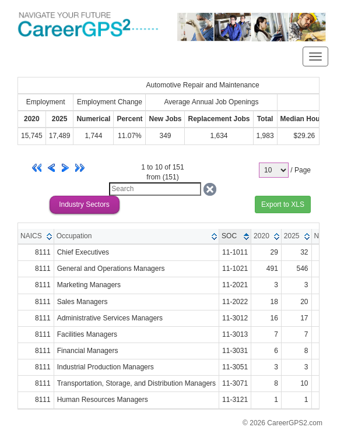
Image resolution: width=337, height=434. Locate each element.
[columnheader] (36, 236)
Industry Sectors (84, 204)
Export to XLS (282, 204)
